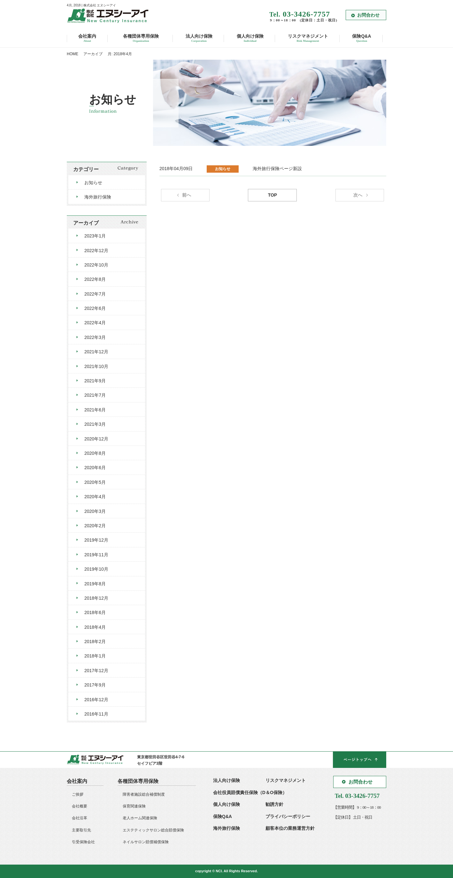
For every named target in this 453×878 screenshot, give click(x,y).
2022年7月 (95, 293)
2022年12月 (96, 250)
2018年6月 (95, 612)
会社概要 (79, 806)
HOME (72, 54)
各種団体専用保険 (141, 38)
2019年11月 (96, 554)
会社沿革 (79, 818)
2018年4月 (95, 627)
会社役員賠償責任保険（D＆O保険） (250, 792)
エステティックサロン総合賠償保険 (153, 830)
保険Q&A (361, 38)
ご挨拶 (77, 794)
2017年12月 (96, 670)
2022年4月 (95, 322)
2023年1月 (95, 235)
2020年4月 (95, 496)
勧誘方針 (274, 804)
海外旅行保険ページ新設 (277, 168)
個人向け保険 (250, 38)
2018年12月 (96, 598)
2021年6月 (95, 409)
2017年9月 (95, 684)
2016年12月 (96, 699)
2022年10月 (96, 264)
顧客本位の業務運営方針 (290, 828)
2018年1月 (95, 655)
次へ (357, 195)
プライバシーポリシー (287, 816)
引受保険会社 (83, 842)
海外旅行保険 (97, 196)
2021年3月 (95, 424)
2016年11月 (96, 714)
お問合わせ (368, 15)
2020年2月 (95, 525)
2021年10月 (96, 366)
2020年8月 (95, 453)
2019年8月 (95, 583)
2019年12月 (96, 540)
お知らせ (93, 182)
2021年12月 (96, 351)
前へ (186, 195)
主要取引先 (81, 830)
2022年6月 (95, 308)
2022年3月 (95, 337)
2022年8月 (95, 279)
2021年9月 (95, 380)
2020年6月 (95, 467)
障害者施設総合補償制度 (144, 794)
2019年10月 (96, 569)
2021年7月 (95, 395)
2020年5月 (95, 482)
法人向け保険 (199, 38)
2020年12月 (96, 438)
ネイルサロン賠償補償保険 (146, 842)
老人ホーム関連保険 (140, 818)
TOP (272, 195)
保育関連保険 (134, 806)
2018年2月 (95, 641)
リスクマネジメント (308, 38)
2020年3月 (95, 511)
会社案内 (87, 38)
